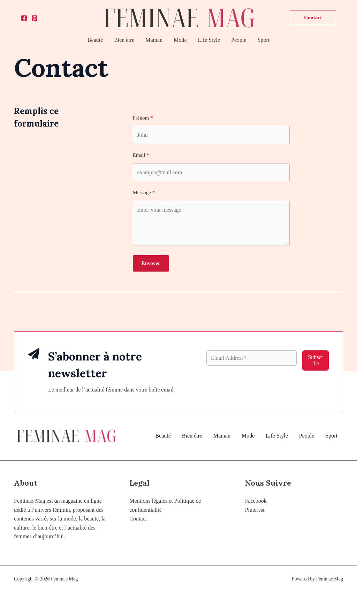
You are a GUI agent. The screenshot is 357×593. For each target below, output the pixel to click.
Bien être (124, 40)
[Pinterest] (34, 18)
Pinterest (255, 510)
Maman (153, 40)
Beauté (95, 40)
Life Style (209, 40)
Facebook (256, 501)
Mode (180, 40)
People (238, 40)
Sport (264, 40)
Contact (138, 519)
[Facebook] (24, 18)
